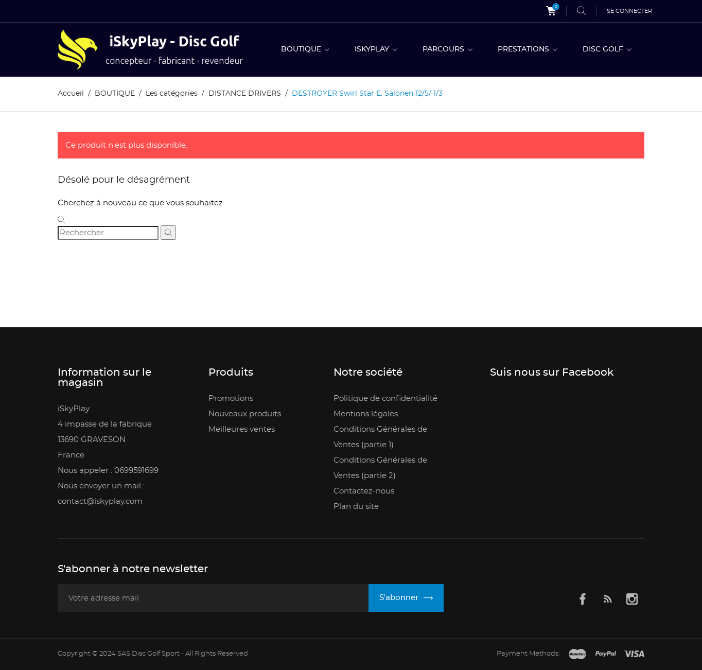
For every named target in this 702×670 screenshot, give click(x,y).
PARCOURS (444, 49)
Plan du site (356, 506)
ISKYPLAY (373, 49)
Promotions (230, 398)
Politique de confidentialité (385, 398)
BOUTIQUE (302, 49)
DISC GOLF (604, 49)
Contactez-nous (364, 491)
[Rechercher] (108, 233)
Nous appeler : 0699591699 (108, 470)
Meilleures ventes (241, 429)
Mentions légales (366, 414)
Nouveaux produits (244, 414)
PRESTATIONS (524, 49)
